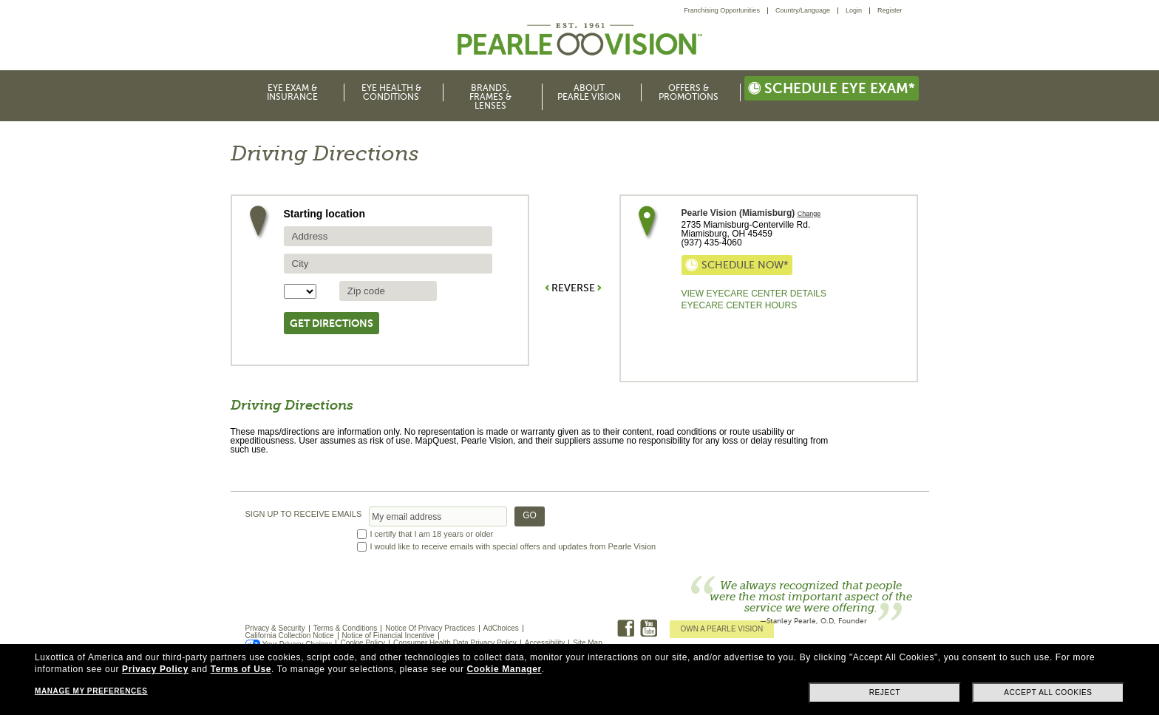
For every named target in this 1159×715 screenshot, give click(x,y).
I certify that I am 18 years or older (432, 534)
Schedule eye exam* (831, 88)
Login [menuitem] (854, 10)
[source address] (388, 236)
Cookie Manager (504, 669)
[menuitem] (726, 10)
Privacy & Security (275, 628)
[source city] (388, 264)
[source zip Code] (388, 291)
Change (809, 214)
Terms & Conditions (345, 628)
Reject (885, 692)
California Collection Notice (289, 635)
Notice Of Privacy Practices (430, 628)
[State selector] (300, 291)
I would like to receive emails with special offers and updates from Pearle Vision (513, 547)
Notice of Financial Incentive (388, 635)
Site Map (587, 643)
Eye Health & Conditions (391, 92)
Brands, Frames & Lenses (490, 97)
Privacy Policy (155, 669)
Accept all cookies (1048, 692)
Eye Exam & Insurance (292, 92)
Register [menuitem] (890, 10)
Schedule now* (737, 265)
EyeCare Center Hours (740, 305)
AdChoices (501, 628)
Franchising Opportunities (722, 10)
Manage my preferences (91, 691)
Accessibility (545, 643)
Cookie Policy (362, 643)
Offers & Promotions (688, 92)
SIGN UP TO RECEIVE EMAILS (303, 514)
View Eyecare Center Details (754, 293)
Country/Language (802, 10)
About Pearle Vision (589, 92)
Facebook (625, 628)
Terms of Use (241, 669)
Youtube (648, 628)
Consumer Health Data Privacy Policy (455, 643)
